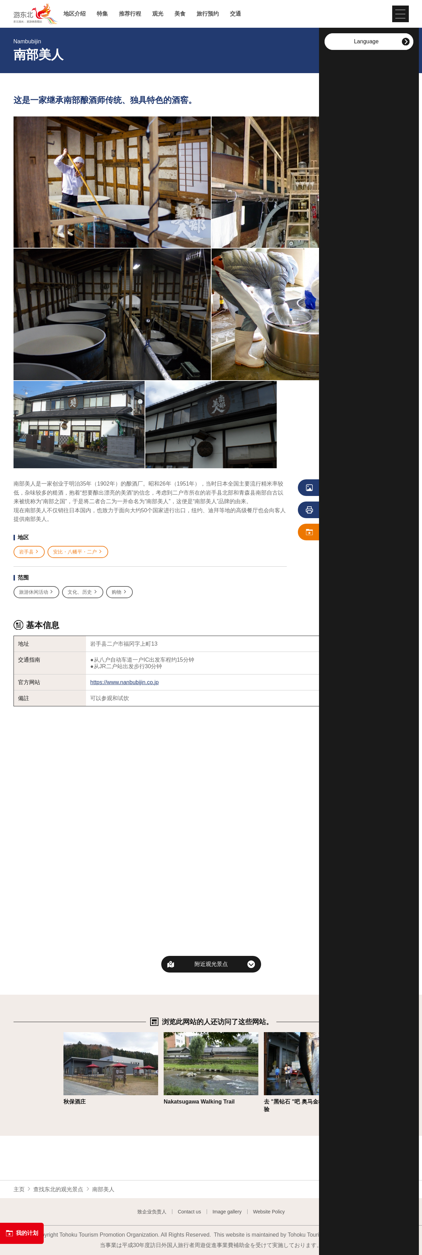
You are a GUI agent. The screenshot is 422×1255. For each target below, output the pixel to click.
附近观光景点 (211, 964)
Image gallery (227, 1211)
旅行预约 (208, 14)
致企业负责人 (151, 1211)
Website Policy (269, 1211)
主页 (19, 1189)
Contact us (189, 1211)
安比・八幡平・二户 (78, 552)
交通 (235, 14)
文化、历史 (83, 592)
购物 (119, 592)
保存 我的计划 (341, 532)
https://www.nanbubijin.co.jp (124, 682)
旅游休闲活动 (36, 592)
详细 (69, 1035)
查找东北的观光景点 (58, 1189)
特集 (102, 14)
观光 (157, 14)
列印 (335, 510)
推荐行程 (130, 14)
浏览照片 (338, 488)
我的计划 (22, 1233)
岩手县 (29, 552)
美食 (180, 14)
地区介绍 (74, 14)
